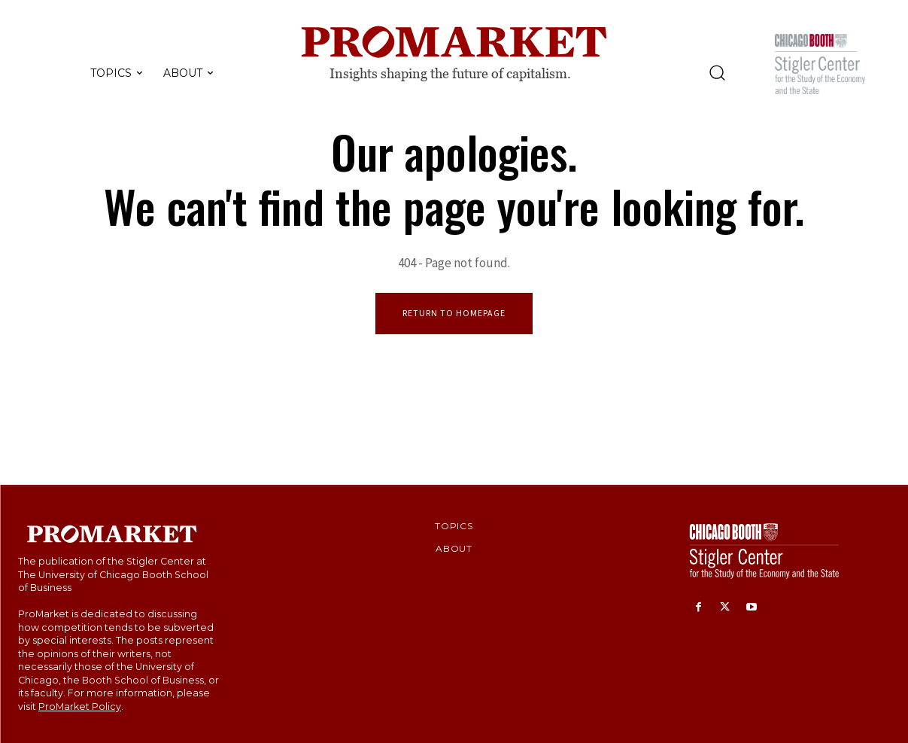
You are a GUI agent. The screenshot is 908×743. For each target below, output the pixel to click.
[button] (717, 72)
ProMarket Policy (79, 706)
